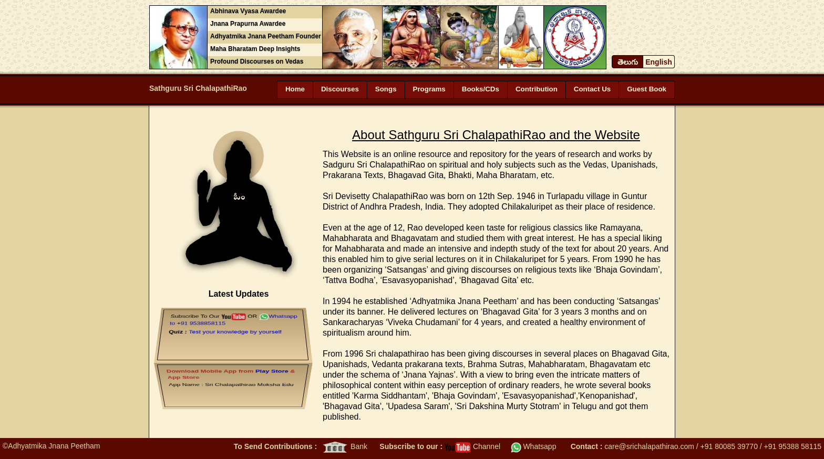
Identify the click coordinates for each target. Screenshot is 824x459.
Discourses (340, 89)
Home (295, 89)
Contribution (537, 89)
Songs (386, 89)
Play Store (273, 368)
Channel (472, 446)
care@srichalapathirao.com (649, 446)
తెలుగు (627, 62)
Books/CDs (480, 89)
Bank (344, 446)
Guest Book (646, 89)
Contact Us (592, 89)
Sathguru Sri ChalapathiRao (198, 88)
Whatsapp (534, 446)
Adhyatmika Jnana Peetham (54, 446)
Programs (429, 89)
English (658, 62)
